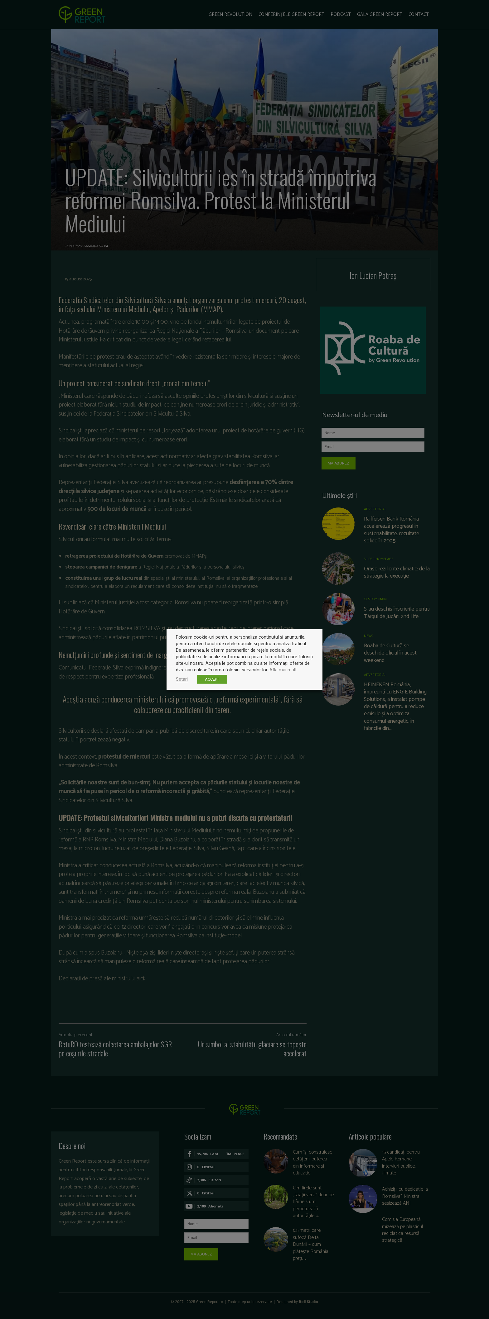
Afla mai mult (283, 670)
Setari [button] (182, 679)
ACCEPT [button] (212, 679)
